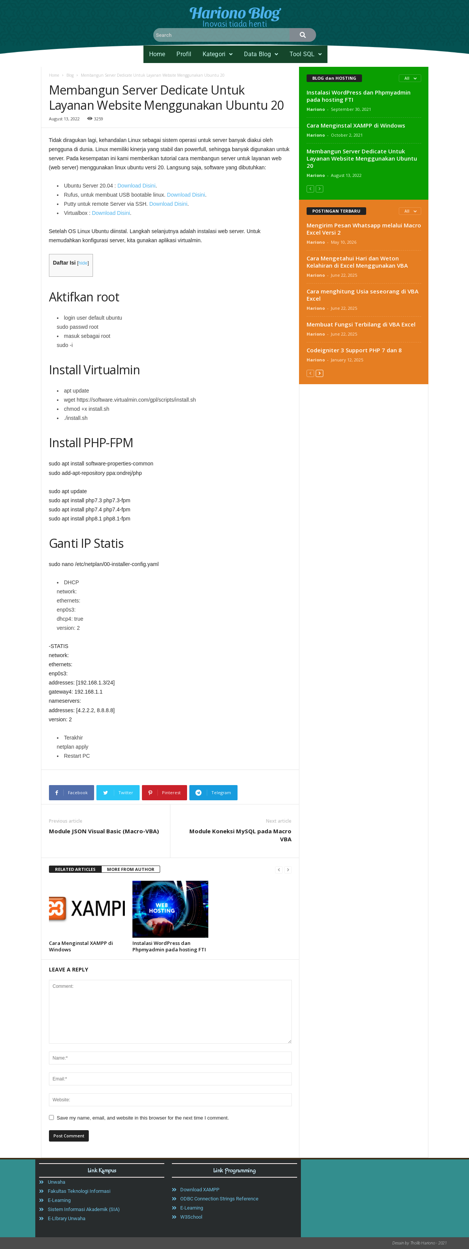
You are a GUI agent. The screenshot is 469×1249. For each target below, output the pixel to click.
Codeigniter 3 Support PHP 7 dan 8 (354, 350)
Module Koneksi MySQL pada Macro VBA (240, 835)
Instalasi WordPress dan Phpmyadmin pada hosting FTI (169, 946)
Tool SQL (306, 54)
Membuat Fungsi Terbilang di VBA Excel (361, 324)
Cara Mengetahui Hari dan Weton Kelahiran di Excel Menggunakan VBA (357, 261)
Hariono (316, 109)
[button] (217, 54)
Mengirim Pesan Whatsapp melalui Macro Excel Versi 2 (364, 228)
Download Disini (136, 186)
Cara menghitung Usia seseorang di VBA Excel (363, 294)
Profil (183, 54)
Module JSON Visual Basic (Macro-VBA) (104, 831)
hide (83, 263)
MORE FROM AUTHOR (130, 869)
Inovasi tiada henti (234, 24)
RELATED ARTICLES (75, 869)
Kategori (218, 54)
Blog (70, 75)
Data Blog (261, 54)
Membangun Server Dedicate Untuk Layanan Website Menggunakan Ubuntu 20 (362, 158)
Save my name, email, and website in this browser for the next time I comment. (143, 1118)
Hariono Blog (234, 11)
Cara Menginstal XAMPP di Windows (81, 946)
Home (157, 54)
